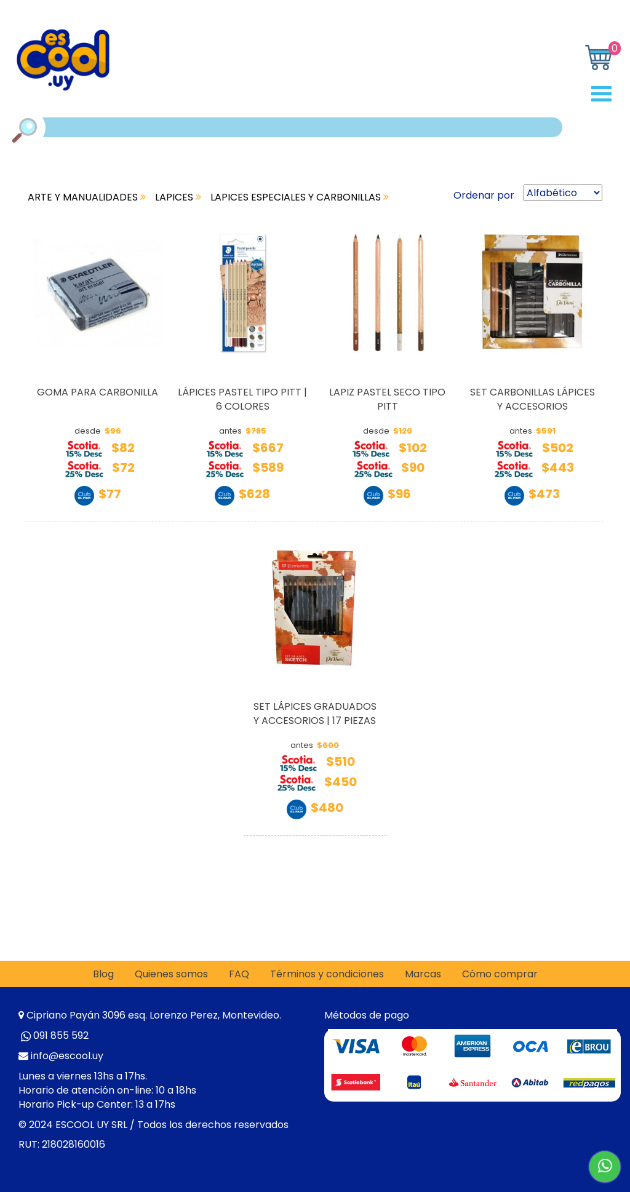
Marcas (423, 974)
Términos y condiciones (327, 974)
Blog (103, 974)
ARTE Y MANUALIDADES (87, 197)
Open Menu (606, 94)
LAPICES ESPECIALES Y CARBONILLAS (299, 197)
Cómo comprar (500, 974)
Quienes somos (171, 974)
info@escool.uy (67, 1056)
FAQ (239, 974)
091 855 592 (61, 1035)
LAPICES (178, 197)
